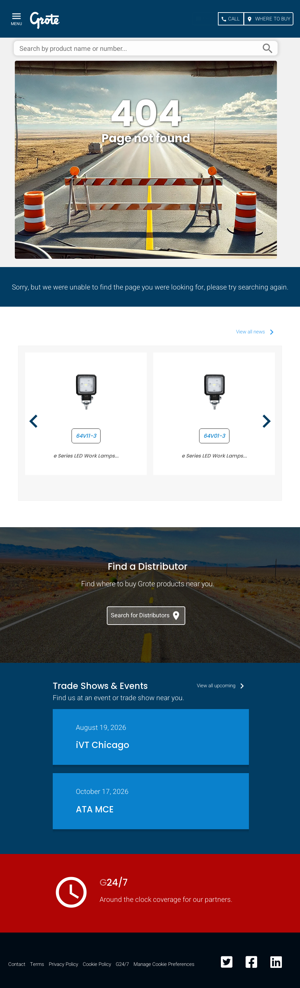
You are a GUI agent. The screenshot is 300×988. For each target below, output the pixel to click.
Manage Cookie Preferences (164, 964)
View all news (256, 331)
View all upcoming (222, 685)
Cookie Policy (97, 964)
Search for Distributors (146, 615)
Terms (37, 964)
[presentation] (33, 422)
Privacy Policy (63, 964)
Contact (16, 964)
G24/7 (122, 964)
